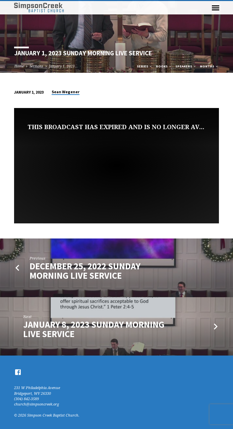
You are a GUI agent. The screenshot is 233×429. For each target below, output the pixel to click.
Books (164, 66)
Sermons (36, 66)
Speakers (185, 66)
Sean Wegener (65, 91)
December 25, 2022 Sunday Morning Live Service (85, 271)
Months (209, 66)
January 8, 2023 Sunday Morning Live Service (94, 329)
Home (19, 66)
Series (145, 66)
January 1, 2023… (63, 66)
